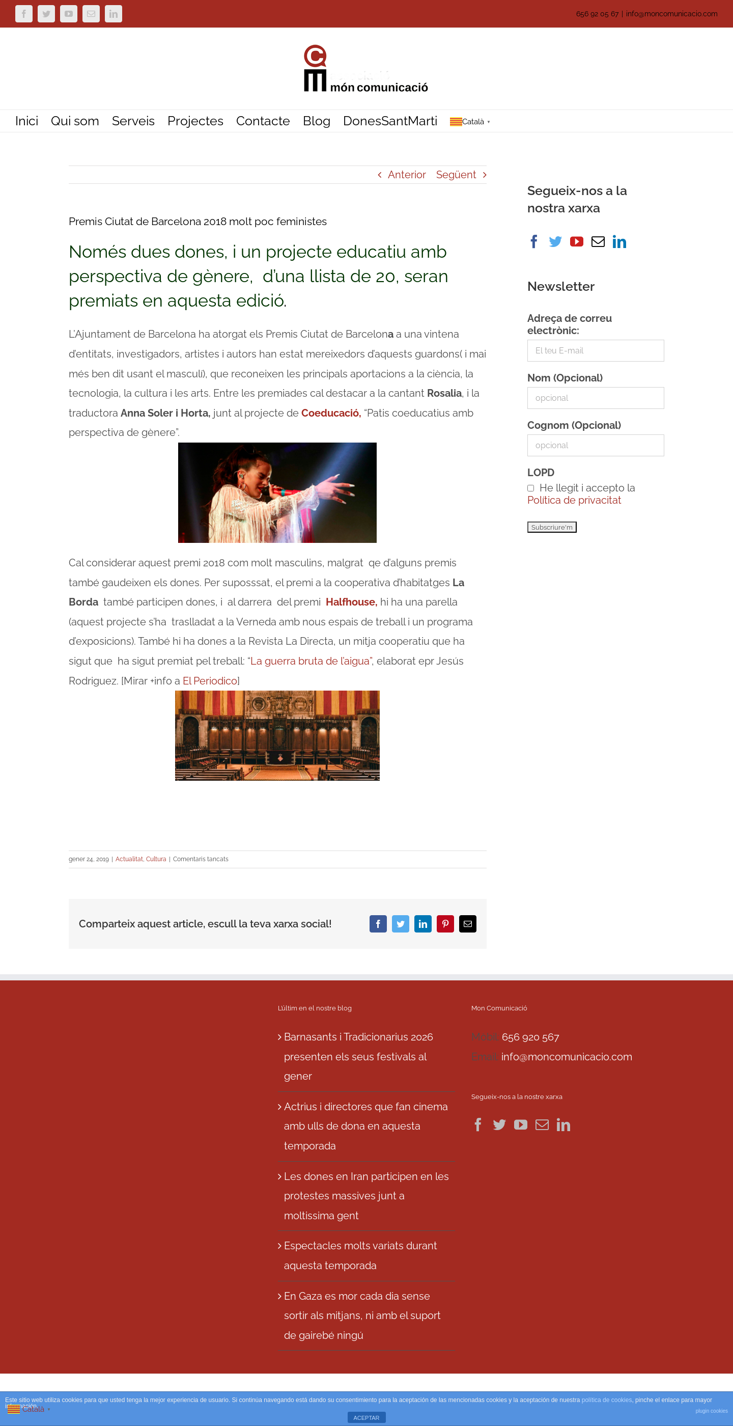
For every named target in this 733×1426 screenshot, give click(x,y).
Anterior (407, 175)
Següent (456, 175)
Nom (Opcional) (565, 378)
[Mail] (598, 241)
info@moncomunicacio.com (672, 14)
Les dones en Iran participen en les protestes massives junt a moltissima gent (366, 1196)
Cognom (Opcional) (574, 425)
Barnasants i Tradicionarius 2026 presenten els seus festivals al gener (358, 1056)
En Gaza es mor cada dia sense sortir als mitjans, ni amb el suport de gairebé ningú (362, 1315)
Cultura (156, 859)
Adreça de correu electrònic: (569, 324)
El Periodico (210, 681)
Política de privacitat (574, 500)
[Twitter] (555, 241)
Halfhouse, (353, 602)
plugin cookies (712, 1411)
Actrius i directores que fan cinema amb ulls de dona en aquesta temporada (366, 1126)
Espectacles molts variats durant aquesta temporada (360, 1256)
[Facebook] (534, 241)
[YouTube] (576, 241)
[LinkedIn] (619, 241)
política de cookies (607, 1400)
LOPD (540, 473)
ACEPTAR (366, 1418)
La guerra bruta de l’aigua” (311, 661)
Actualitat (129, 859)
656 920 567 (530, 1037)
